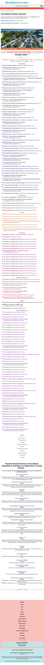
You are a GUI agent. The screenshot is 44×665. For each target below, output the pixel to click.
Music (31, 59)
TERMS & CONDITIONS (20, 661)
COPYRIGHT (7, 661)
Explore (22, 602)
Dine (22, 606)
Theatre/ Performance (38, 59)
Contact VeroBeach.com (22, 630)
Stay (22, 609)
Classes (17, 59)
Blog (22, 611)
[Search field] (22, 6)
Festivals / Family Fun (25, 59)
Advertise (22, 633)
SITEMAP (38, 661)
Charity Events (12, 59)
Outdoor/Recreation (19, 61)
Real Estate (22, 626)
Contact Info (22, 654)
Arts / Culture (5, 59)
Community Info (22, 618)
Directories (22, 616)
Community (26, 61)
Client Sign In (22, 628)
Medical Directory (22, 621)
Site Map (22, 635)
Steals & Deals (22, 623)
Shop (22, 604)
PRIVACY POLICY (27, 661)
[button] (5, 37)
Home (2, 10)
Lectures (32, 61)
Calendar (22, 614)
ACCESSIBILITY (33, 661)
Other (12, 61)
